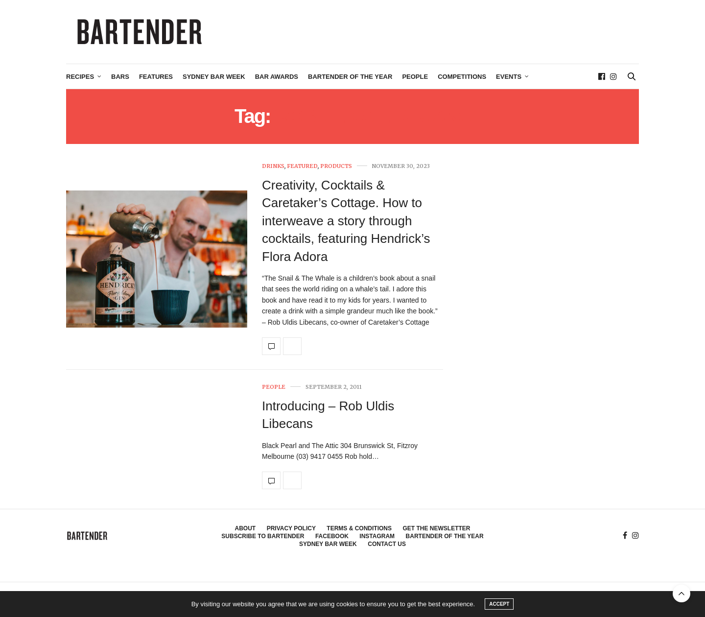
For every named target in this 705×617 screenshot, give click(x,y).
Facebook (332, 536)
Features (156, 76)
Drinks (273, 166)
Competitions (462, 76)
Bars (120, 76)
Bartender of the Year (350, 76)
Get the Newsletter (436, 528)
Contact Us (387, 544)
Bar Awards (276, 76)
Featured (302, 166)
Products (336, 166)
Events (508, 76)
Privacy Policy (291, 528)
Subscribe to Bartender (262, 536)
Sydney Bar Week (214, 76)
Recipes (80, 76)
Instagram (377, 536)
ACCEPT (499, 604)
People (415, 76)
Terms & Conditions (359, 528)
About (245, 528)
